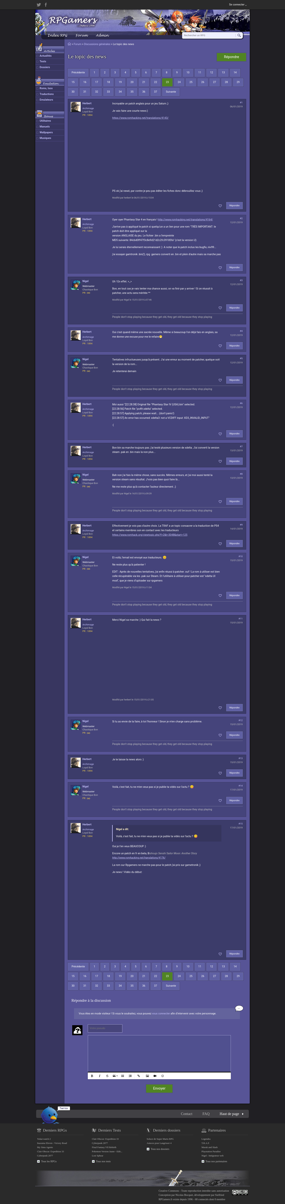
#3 (241, 280)
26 (202, 82)
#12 (240, 720)
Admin (102, 35)
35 (132, 91)
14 (235, 72)
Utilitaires (45, 120)
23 (167, 82)
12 (211, 72)
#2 (241, 218)
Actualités (46, 55)
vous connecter (161, 1013)
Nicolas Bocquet (184, 1194)
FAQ (206, 1114)
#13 (240, 758)
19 (120, 82)
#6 (241, 403)
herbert (86, 103)
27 (214, 82)
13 (223, 72)
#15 (240, 823)
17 (96, 82)
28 (226, 82)
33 (108, 91)
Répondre (231, 57)
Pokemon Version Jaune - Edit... (107, 1151)
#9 (241, 524)
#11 (240, 618)
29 (238, 82)
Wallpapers (46, 132)
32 (96, 91)
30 (73, 91)
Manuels (45, 126)
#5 (241, 358)
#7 (241, 446)
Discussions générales (97, 44)
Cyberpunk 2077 (45, 1155)
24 (179, 82)
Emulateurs (46, 99)
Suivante (171, 91)
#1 (241, 102)
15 (73, 82)
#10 (240, 556)
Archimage (88, 108)
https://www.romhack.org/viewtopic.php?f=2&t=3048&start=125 (149, 534)
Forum (81, 35)
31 (84, 91)
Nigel (85, 281)
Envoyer (159, 1088)
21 (143, 82)
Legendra (206, 1139)
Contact (186, 1114)
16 (84, 82)
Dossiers (45, 67)
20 (132, 82)
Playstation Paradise (211, 1151)
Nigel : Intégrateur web (213, 1155)
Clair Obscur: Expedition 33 (50, 1151)
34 (120, 91)
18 (108, 82)
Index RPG (57, 35)
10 (187, 72)
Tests (43, 61)
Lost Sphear (97, 1155)
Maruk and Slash (210, 1147)
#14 (240, 785)
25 (190, 82)
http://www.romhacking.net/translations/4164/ (185, 219)
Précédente (78, 72)
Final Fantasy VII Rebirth (104, 1147)
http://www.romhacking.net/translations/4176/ (138, 857)
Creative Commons (169, 1190)
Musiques (45, 138)
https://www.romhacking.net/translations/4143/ (140, 117)
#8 (241, 474)
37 (155, 91)
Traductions (47, 94)
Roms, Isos (46, 88)
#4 (241, 331)
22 (155, 82)
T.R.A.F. (206, 1143)
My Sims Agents (45, 1147)
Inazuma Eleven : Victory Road (52, 1143)
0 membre (220, 1199)
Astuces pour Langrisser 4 (159, 1143)
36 (143, 91)
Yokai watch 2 (44, 1139)
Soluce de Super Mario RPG (160, 1139)
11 (199, 72)
